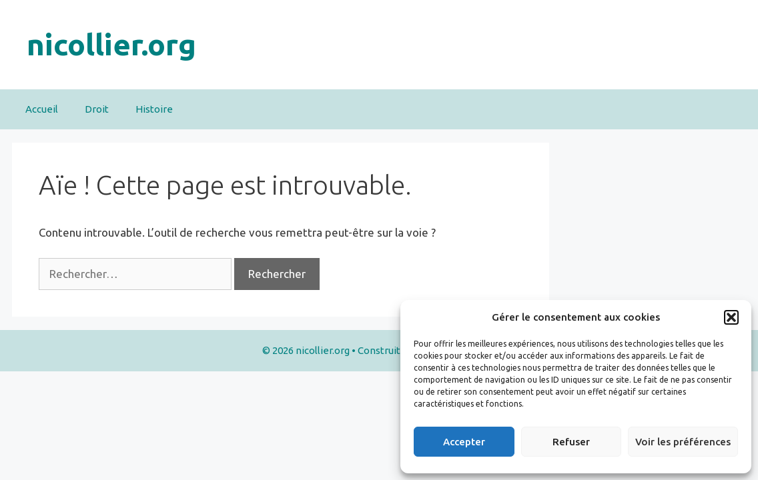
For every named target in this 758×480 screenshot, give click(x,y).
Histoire (154, 109)
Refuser (571, 441)
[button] (731, 317)
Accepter (464, 441)
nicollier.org (111, 44)
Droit (97, 109)
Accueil (41, 109)
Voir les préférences (683, 441)
